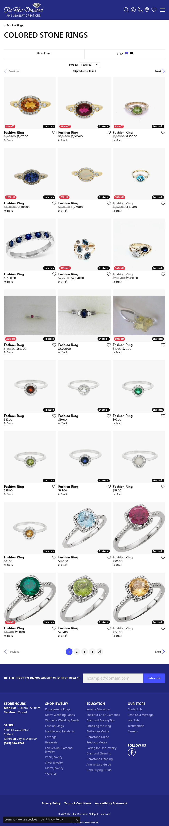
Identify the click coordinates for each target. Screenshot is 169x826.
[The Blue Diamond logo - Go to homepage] (23, 10)
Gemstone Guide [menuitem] (97, 737)
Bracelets (51, 742)
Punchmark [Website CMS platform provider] (91, 822)
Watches (50, 773)
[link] (140, 10)
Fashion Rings (15, 25)
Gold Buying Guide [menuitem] (98, 770)
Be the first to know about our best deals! (42, 678)
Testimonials (136, 726)
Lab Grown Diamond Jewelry (59, 749)
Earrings (50, 737)
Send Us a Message (140, 715)
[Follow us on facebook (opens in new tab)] (132, 752)
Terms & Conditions (77, 803)
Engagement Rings (57, 709)
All (99, 651)
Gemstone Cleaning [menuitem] (99, 759)
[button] (126, 10)
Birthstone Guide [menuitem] (97, 731)
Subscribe (154, 678)
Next (158, 71)
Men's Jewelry (54, 768)
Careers (133, 731)
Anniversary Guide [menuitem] (98, 764)
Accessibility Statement (111, 803)
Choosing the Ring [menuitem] (98, 726)
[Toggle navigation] (162, 10)
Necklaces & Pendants (60, 731)
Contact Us (135, 709)
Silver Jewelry (54, 762)
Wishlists (133, 720)
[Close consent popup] (77, 820)
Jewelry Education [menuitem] (98, 709)
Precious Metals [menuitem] (96, 742)
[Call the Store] (14, 743)
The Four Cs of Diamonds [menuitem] (103, 715)
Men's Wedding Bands (60, 715)
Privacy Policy (51, 803)
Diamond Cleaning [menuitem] (98, 753)
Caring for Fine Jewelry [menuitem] (101, 748)
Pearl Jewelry (53, 757)
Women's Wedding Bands (62, 720)
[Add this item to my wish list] (53, 132)
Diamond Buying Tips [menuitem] (100, 720)
